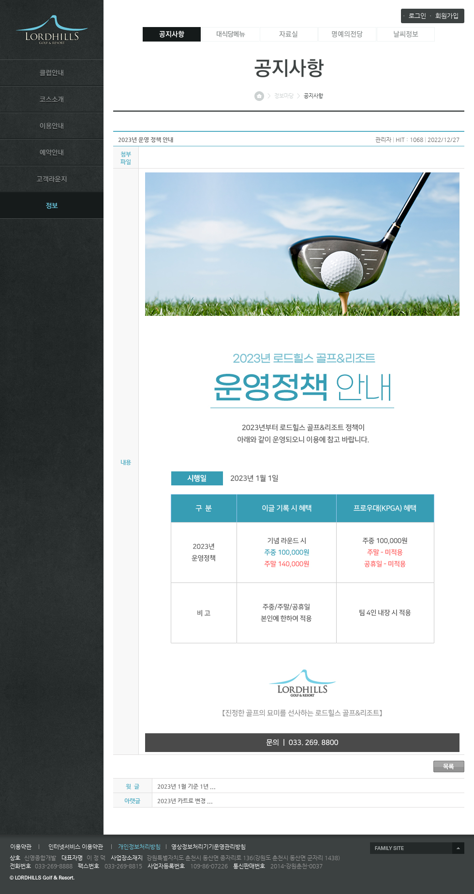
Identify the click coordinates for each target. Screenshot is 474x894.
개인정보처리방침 (139, 846)
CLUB (52, 72)
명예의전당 (347, 34)
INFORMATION (52, 205)
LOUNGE (52, 178)
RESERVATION (52, 152)
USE (52, 125)
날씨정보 (406, 34)
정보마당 (284, 96)
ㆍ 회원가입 (443, 15)
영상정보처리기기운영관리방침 (208, 846)
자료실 (289, 34)
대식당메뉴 (230, 34)
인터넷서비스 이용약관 (75, 846)
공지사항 (172, 34)
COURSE (52, 99)
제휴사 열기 (417, 848)
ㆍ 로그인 (413, 15)
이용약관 (20, 846)
